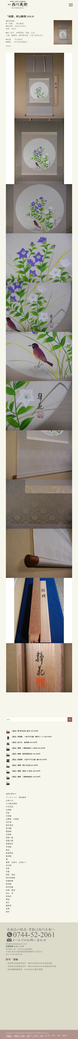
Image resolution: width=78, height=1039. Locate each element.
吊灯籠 (8, 822)
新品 (8, 850)
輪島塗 (8, 905)
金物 (8, 909)
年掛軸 (8, 847)
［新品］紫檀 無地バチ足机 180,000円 (25, 771)
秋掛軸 (8, 884)
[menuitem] (69, 4)
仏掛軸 (8, 810)
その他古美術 (11, 803)
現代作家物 (10, 878)
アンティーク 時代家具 (16, 797)
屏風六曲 (9, 841)
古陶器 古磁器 (12, 819)
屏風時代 (9, 844)
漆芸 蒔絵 (10, 875)
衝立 (8, 902)
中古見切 (9, 807)
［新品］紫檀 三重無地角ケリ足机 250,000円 (28, 748)
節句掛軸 (9, 887)
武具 (8, 868)
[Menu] (69, 4)
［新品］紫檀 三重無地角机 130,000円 (25, 777)
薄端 (8, 899)
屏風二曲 (9, 837)
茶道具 (8, 896)
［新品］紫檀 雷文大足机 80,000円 (24, 765)
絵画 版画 (10, 890)
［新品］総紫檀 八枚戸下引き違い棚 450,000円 (29, 759)
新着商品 (9, 853)
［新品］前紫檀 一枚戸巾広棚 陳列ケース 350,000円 (31, 737)
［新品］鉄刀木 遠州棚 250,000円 (24, 742)
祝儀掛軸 (9, 881)
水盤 (8, 871)
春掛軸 (8, 856)
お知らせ (9, 800)
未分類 (8, 865)
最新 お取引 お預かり (16, 862)
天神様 (8, 834)
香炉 (8, 912)
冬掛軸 (8, 816)
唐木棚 (8, 828)
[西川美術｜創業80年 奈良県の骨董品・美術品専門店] (32, 4)
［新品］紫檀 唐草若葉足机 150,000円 (25, 754)
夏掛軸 (8, 831)
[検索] (39, 719)
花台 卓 (9, 893)
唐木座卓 (9, 825)
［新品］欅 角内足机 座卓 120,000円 (24, 731)
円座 (8, 813)
